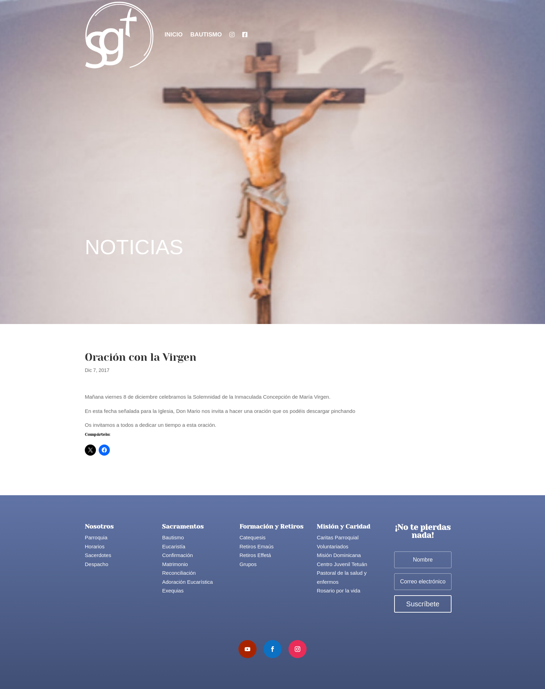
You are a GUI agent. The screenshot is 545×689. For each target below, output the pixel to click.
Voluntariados (332, 546)
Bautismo (206, 34)
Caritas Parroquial (337, 537)
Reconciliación (179, 573)
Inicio (174, 34)
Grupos (248, 564)
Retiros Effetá (255, 555)
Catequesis (252, 537)
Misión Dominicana (339, 555)
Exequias (173, 590)
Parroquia (96, 537)
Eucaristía (173, 546)
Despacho (96, 564)
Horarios (95, 546)
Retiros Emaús (256, 546)
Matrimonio (175, 564)
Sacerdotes (98, 555)
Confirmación (177, 555)
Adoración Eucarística (187, 582)
